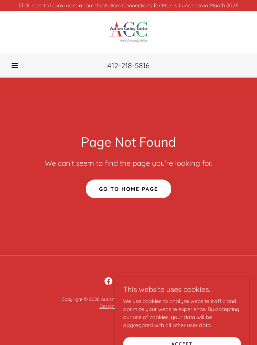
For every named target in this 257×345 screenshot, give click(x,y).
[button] (14, 65)
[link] (128, 32)
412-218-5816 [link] (128, 65)
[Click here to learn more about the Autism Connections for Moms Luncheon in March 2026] (128, 5)
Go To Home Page (128, 189)
